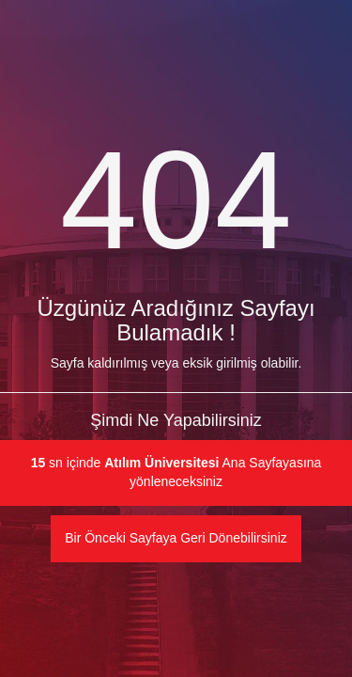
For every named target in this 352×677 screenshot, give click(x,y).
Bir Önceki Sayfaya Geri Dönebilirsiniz (176, 537)
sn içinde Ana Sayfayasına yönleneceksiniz (176, 472)
